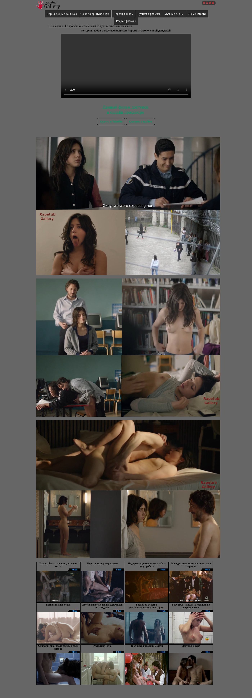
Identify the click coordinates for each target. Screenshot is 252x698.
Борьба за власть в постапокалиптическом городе (146, 606)
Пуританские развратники (102, 563)
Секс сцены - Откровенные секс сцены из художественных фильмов (90, 26)
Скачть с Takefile (111, 121)
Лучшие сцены (174, 13)
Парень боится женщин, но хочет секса (58, 565)
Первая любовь (123, 13)
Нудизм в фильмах (149, 13)
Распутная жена (102, 646)
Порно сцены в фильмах (62, 13)
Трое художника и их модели (146, 646)
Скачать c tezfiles (140, 121)
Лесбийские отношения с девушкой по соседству (102, 606)
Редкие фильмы (126, 21)
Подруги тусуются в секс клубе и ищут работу (146, 565)
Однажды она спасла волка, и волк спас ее (58, 647)
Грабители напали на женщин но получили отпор (191, 606)
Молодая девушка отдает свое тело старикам (191, 565)
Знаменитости (197, 13)
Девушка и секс (191, 646)
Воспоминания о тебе (58, 604)
